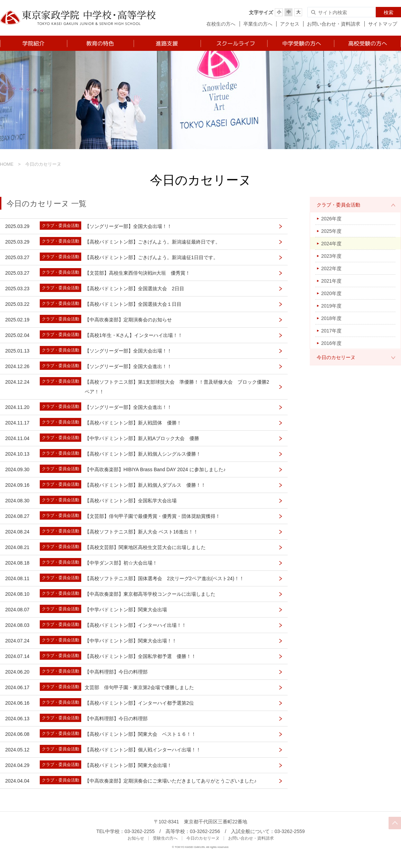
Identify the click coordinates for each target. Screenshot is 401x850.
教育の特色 (100, 43)
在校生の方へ (220, 24)
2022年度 (331, 268)
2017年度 (331, 330)
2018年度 (331, 318)
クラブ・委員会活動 (338, 205)
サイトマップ (382, 24)
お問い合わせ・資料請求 (333, 24)
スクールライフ (233, 43)
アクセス (289, 24)
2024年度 (331, 243)
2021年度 (331, 281)
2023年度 (331, 256)
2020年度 (331, 293)
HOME (6, 164)
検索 (388, 12)
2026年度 (331, 218)
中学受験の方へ (300, 43)
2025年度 (331, 231)
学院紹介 (33, 43)
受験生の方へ (165, 838)
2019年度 (331, 306)
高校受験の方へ (367, 43)
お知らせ (136, 838)
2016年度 (331, 343)
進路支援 (166, 43)
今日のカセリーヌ (336, 357)
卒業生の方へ (257, 24)
